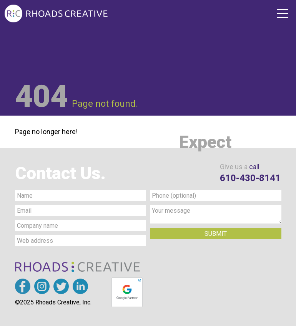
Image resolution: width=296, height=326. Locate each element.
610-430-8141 (250, 178)
